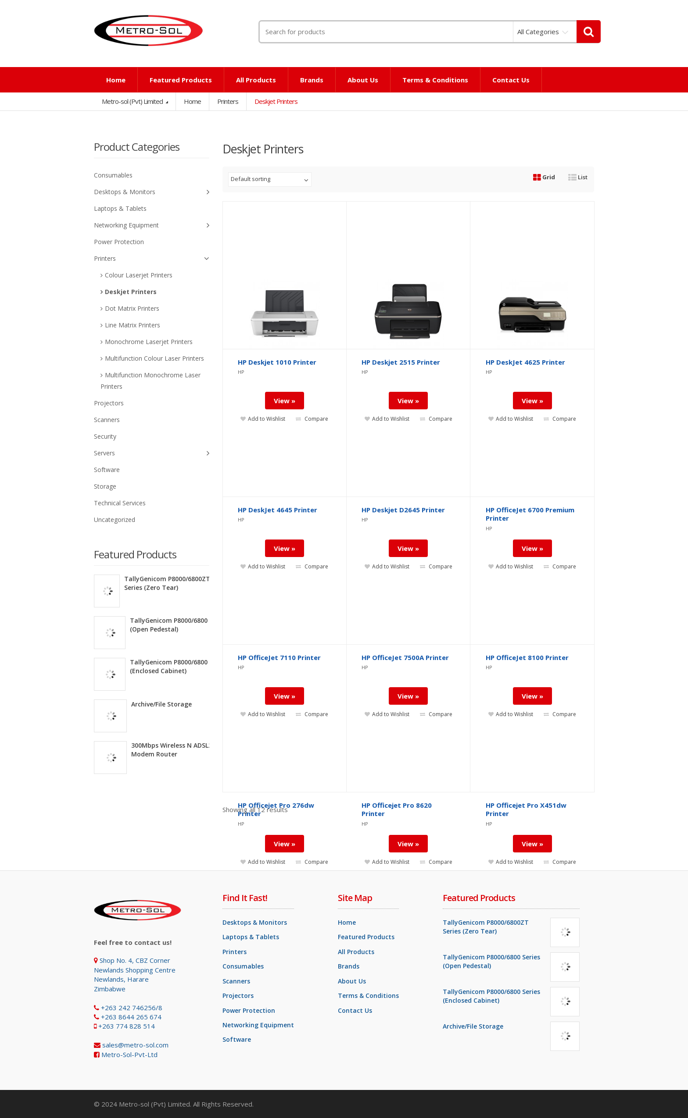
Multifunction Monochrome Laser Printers (150, 380)
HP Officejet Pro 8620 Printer (397, 809)
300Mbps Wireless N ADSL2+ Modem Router (173, 749)
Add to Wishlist (262, 862)
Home (115, 79)
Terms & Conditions (435, 79)
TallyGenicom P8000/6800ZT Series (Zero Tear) (167, 583)
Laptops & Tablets (120, 208)
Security (105, 436)
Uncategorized (114, 519)
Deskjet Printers (131, 291)
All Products (256, 79)
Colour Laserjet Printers (138, 275)
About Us (363, 79)
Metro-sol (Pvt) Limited (133, 101)
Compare (312, 862)
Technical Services (120, 503)
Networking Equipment (151, 225)
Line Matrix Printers (132, 325)
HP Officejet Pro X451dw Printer (526, 809)
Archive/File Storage (161, 704)
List (578, 177)
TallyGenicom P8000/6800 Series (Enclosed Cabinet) (178, 666)
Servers (151, 453)
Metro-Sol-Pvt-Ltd (129, 1054)
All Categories (538, 31)
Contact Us (511, 79)
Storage (105, 486)
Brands (311, 79)
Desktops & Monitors (151, 192)
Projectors (109, 403)
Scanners (107, 419)
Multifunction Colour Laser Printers (154, 358)
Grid (544, 177)
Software (107, 469)
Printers (227, 101)
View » (284, 843)
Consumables (113, 175)
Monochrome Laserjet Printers (149, 341)
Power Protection (119, 242)
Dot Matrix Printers (132, 308)
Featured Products (181, 79)
